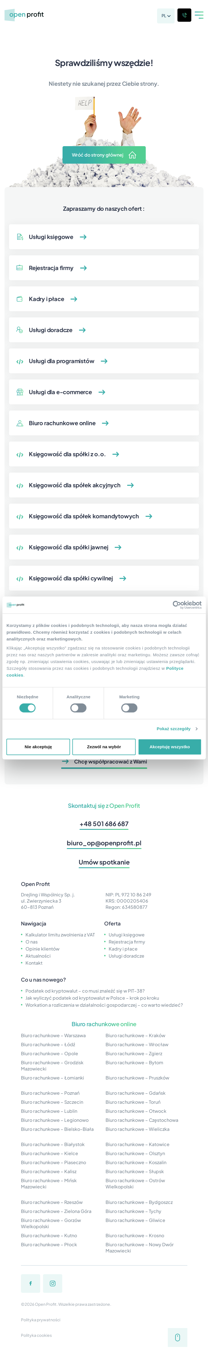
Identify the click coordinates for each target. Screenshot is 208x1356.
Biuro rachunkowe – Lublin (49, 1111)
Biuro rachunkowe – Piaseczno (53, 1162)
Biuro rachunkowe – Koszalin (136, 1162)
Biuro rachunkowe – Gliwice (135, 1220)
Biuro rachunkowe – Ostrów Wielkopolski (135, 1183)
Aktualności (38, 956)
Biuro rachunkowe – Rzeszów (52, 1202)
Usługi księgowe (127, 935)
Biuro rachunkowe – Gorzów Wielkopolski (51, 1223)
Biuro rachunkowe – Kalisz (48, 1171)
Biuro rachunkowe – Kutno (49, 1235)
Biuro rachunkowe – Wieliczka (138, 1129)
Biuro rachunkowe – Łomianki (52, 1078)
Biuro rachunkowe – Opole (49, 1053)
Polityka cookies (36, 1335)
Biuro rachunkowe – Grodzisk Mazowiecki (52, 1065)
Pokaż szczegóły (174, 728)
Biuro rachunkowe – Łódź (48, 1044)
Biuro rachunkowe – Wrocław (137, 1044)
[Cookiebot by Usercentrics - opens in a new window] (176, 605)
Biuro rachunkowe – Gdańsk (136, 1093)
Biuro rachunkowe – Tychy (133, 1211)
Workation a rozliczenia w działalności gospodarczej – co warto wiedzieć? (104, 1005)
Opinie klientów (42, 949)
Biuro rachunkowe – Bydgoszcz (139, 1202)
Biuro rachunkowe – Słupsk (135, 1171)
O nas (31, 942)
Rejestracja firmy (127, 942)
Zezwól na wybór (104, 746)
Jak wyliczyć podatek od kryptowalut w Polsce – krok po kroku (92, 998)
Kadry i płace (123, 949)
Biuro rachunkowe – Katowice (138, 1144)
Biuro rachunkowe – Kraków (135, 1035)
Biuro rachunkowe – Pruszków (137, 1078)
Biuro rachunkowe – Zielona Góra (56, 1211)
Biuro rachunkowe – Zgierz (134, 1053)
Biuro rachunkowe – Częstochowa (142, 1120)
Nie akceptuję (38, 746)
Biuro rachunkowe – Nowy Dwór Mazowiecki (140, 1247)
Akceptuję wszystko (169, 746)
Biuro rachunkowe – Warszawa (53, 1035)
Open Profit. (46, 1304)
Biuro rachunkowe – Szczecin (52, 1102)
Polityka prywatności (40, 1319)
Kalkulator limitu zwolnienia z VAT (60, 935)
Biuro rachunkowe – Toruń (133, 1102)
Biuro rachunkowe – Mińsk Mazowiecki (49, 1183)
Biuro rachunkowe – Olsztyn (135, 1153)
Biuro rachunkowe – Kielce (49, 1153)
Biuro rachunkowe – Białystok (53, 1144)
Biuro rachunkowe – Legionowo (55, 1120)
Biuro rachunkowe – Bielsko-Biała (57, 1129)
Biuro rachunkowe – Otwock (136, 1111)
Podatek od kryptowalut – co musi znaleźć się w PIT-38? (85, 991)
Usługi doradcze (126, 956)
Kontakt (33, 963)
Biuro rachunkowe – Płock (49, 1244)
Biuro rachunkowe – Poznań (50, 1093)
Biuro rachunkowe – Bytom (134, 1062)
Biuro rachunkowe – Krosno (135, 1235)
